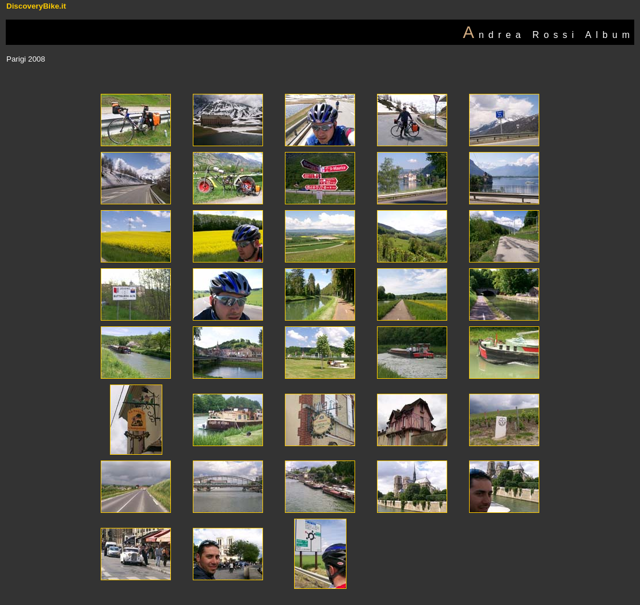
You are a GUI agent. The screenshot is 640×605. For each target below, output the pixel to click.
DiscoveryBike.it (36, 6)
